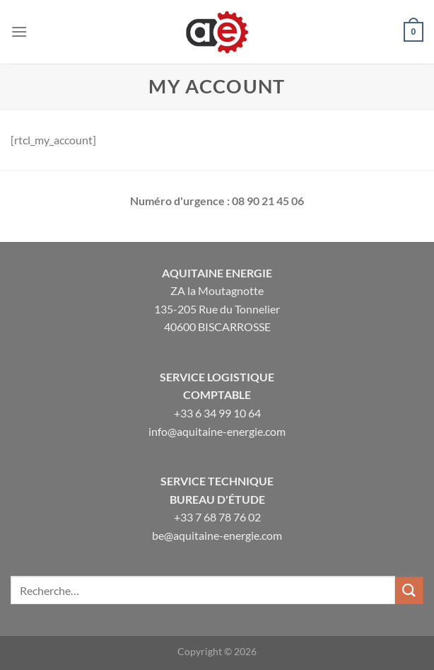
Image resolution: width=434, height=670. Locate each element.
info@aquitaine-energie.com (217, 431)
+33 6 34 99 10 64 (217, 413)
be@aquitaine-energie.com (217, 535)
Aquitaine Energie (217, 272)
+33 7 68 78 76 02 (217, 517)
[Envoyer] (409, 590)
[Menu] (19, 31)
